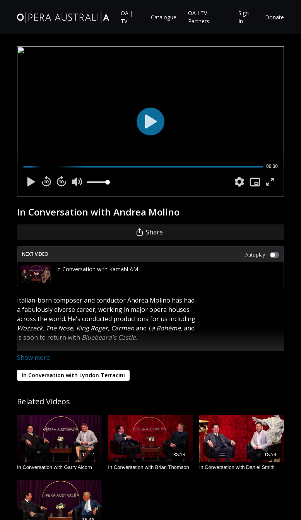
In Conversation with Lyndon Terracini (73, 375)
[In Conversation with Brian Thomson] (150, 467)
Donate (274, 17)
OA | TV (127, 17)
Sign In (243, 17)
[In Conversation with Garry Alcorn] (59, 467)
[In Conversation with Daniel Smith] (241, 467)
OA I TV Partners (198, 17)
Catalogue (163, 17)
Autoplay (262, 254)
